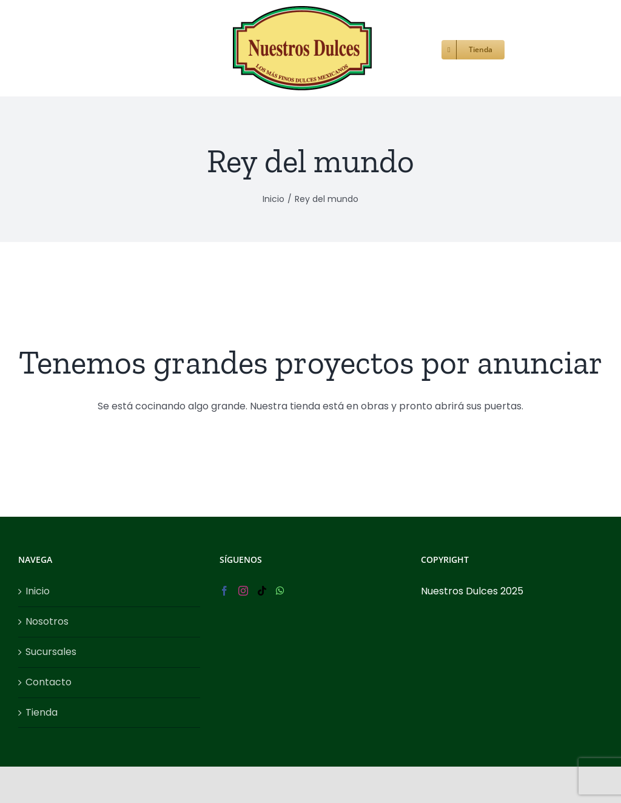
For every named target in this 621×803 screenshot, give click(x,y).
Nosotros (47, 621)
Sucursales (50, 652)
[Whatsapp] (280, 591)
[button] (525, 48)
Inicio (37, 591)
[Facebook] (224, 591)
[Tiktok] (262, 591)
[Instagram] (243, 591)
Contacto (48, 682)
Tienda (41, 712)
